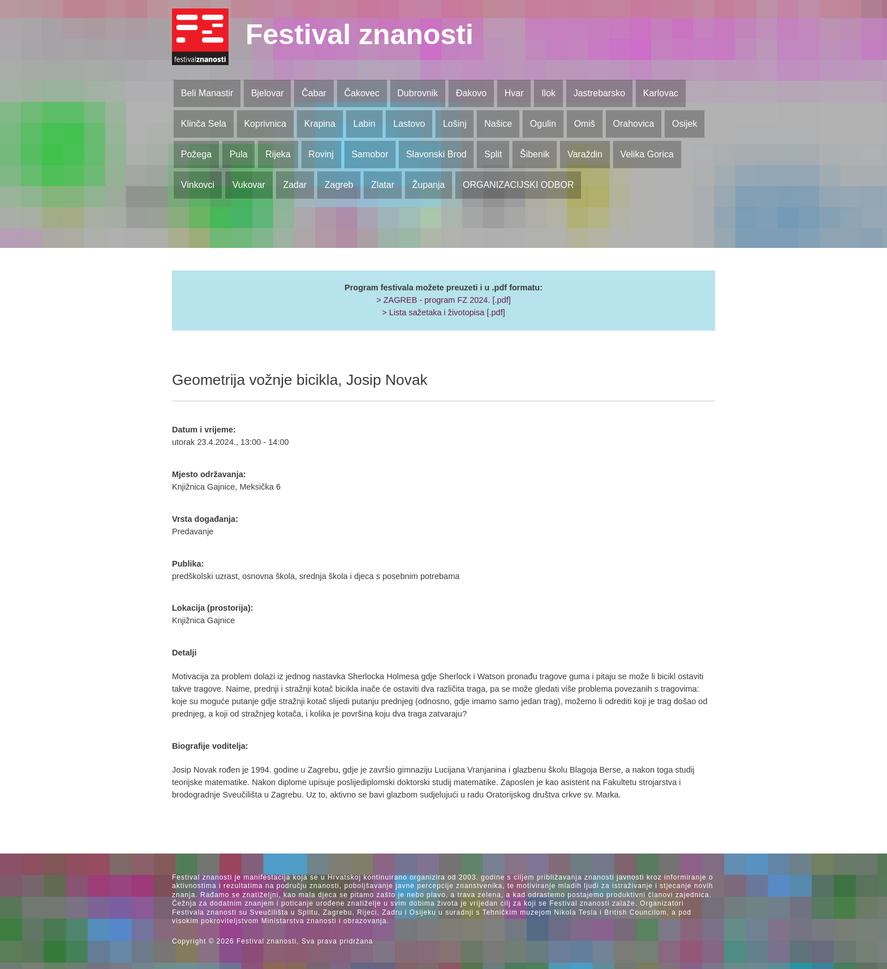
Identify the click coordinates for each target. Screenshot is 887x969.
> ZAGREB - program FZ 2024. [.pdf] (443, 300)
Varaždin (584, 154)
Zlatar (382, 185)
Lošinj (455, 123)
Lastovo (409, 123)
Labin (364, 123)
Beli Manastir (207, 93)
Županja (428, 185)
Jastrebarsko (600, 93)
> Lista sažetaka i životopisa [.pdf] (443, 312)
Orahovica (634, 123)
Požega (196, 154)
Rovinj (320, 154)
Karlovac (660, 93)
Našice (498, 123)
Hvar (514, 93)
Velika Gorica (647, 154)
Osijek (684, 123)
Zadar (295, 185)
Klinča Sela (203, 123)
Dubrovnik (417, 93)
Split (493, 154)
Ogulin (543, 123)
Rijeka (277, 154)
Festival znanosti (359, 34)
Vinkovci (197, 185)
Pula (239, 154)
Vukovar (248, 185)
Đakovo (471, 93)
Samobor (369, 154)
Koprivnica (265, 123)
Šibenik (534, 154)
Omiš (584, 123)
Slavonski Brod (436, 154)
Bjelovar (267, 93)
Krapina (319, 123)
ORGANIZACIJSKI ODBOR (518, 185)
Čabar (314, 93)
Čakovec (361, 93)
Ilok (548, 93)
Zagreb (339, 185)
